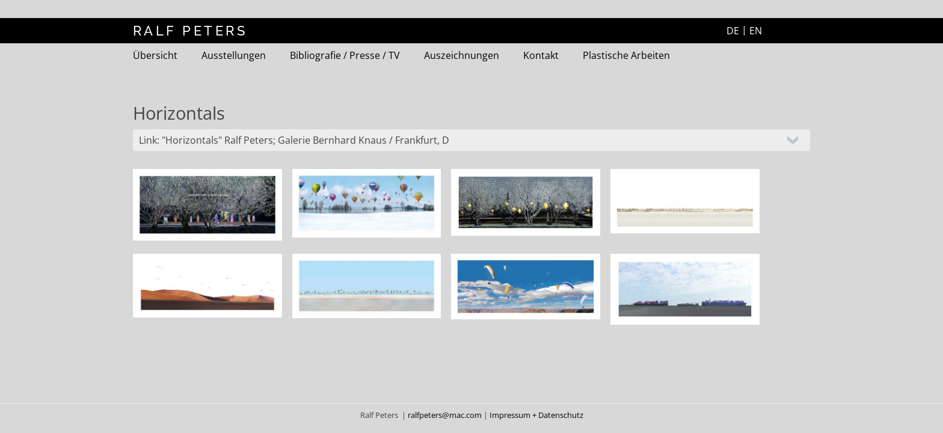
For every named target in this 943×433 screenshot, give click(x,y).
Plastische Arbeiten (626, 55)
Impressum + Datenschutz (536, 415)
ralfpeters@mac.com (446, 415)
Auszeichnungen (461, 55)
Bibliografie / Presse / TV (345, 55)
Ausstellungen (233, 55)
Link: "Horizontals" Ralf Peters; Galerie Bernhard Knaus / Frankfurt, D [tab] (294, 140)
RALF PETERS (190, 30)
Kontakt (541, 55)
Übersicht (155, 55)
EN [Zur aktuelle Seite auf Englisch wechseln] (755, 30)
